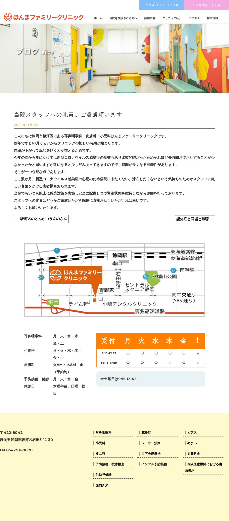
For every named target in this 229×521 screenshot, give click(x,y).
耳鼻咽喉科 (104, 432)
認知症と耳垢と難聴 (194, 219)
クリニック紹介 (172, 18)
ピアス (192, 432)
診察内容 (149, 18)
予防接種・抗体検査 (110, 464)
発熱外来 (102, 485)
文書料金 (193, 454)
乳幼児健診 (104, 475)
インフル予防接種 (154, 464)
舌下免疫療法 (150, 454)
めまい (192, 443)
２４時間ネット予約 (206, 5)
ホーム (98, 18)
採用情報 (212, 18)
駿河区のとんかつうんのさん (41, 219)
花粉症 (146, 432)
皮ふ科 (100, 454)
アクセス (194, 18)
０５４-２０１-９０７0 (161, 5)
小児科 (100, 443)
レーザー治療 (150, 443)
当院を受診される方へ (123, 18)
